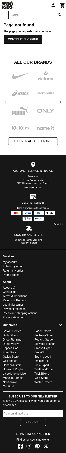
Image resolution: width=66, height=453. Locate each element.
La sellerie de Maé (14, 373)
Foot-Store (9, 352)
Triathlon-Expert (44, 369)
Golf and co (10, 360)
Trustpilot (58, 224)
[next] (60, 102)
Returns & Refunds (15, 300)
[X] (46, 446)
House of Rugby (13, 369)
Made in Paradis (13, 377)
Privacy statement (14, 317)
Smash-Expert (43, 348)
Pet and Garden (44, 339)
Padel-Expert (42, 331)
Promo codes (11, 274)
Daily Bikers (10, 335)
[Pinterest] (37, 446)
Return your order (28, 243)
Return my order (13, 270)
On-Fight (8, 386)
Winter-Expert (43, 382)
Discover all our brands (33, 141)
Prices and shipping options (20, 313)
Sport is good (42, 356)
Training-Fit (41, 360)
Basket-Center (12, 331)
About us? (9, 287)
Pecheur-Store (43, 335)
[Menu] (4, 15)
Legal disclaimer (13, 304)
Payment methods (14, 308)
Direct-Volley (11, 343)
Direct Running (12, 339)
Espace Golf (10, 348)
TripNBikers (41, 373)
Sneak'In (39, 352)
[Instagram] (29, 446)
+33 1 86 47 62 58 (33, 187)
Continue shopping (23, 39)
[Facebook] (20, 446)
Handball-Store (12, 365)
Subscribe (33, 422)
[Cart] (62, 5)
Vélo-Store (41, 377)
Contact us (32, 176)
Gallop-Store (11, 356)
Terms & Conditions (15, 296)
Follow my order (13, 266)
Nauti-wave (10, 382)
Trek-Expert (41, 365)
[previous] (5, 102)
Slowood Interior (44, 343)
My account (10, 262)
